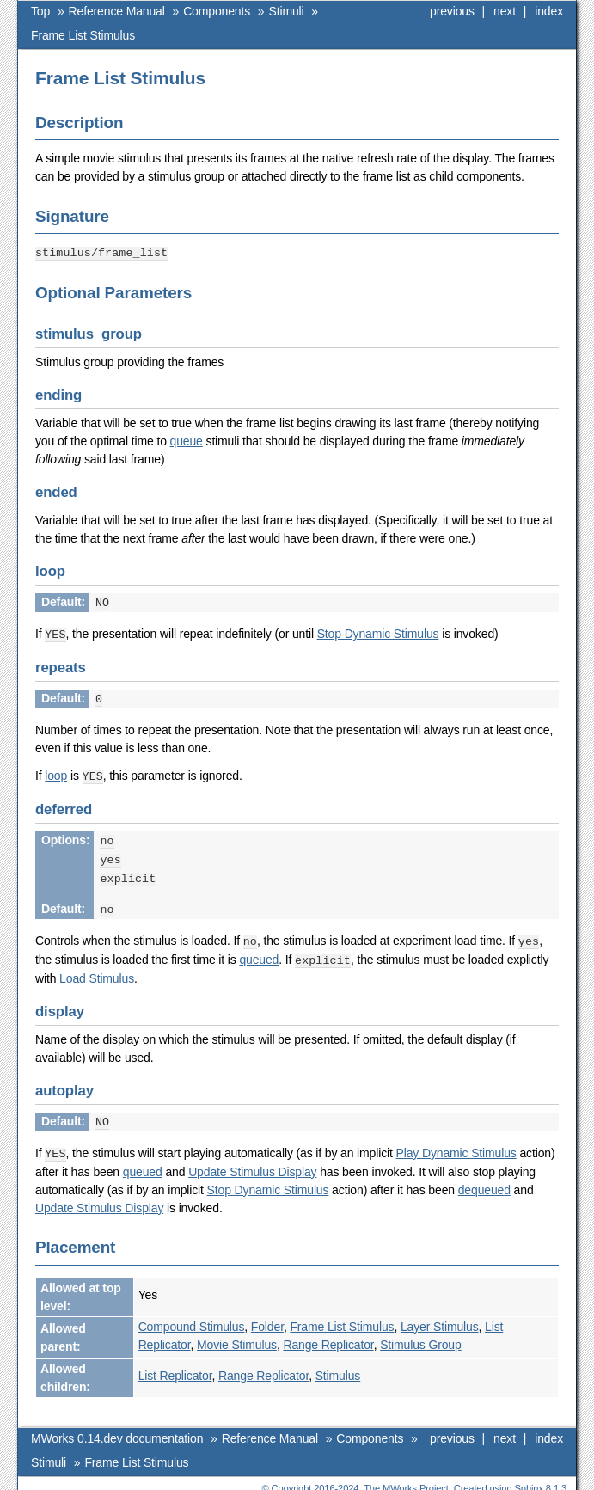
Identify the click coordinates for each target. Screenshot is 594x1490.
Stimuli (286, 11)
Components (216, 11)
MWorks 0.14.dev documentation (117, 1427)
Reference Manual (117, 11)
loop (56, 772)
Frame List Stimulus (83, 35)
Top (40, 11)
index (549, 11)
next (504, 11)
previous (452, 11)
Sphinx (529, 1477)
